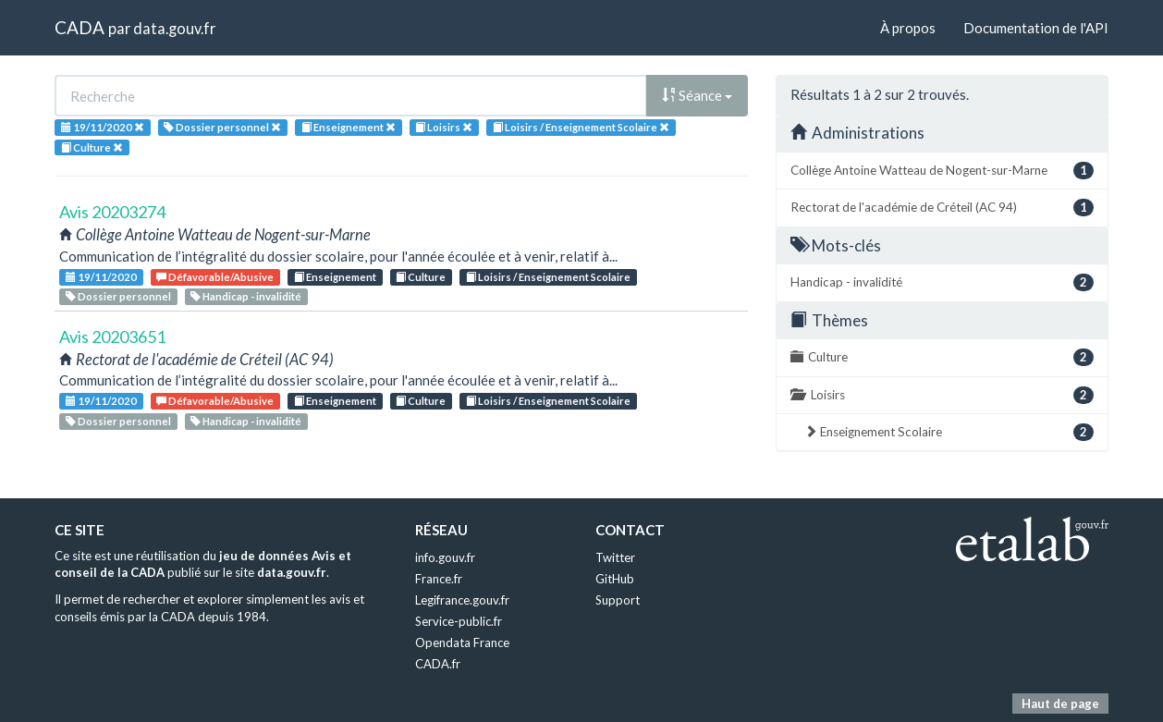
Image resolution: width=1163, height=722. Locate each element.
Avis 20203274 (112, 212)
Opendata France (462, 642)
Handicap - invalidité (245, 296)
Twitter (615, 557)
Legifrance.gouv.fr (462, 600)
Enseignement (335, 277)
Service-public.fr (458, 621)
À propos (908, 27)
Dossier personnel (118, 296)
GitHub (614, 578)
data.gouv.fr (174, 28)
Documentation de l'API (1035, 27)
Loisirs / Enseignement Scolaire (548, 277)
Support (617, 600)
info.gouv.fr (445, 557)
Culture (421, 277)
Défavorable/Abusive (215, 277)
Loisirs (942, 395)
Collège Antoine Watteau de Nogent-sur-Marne (942, 170)
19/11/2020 (101, 277)
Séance (697, 95)
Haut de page (1060, 703)
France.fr (438, 578)
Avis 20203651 (112, 336)
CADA (79, 27)
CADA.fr (437, 663)
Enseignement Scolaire (949, 432)
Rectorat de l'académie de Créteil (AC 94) (942, 207)
